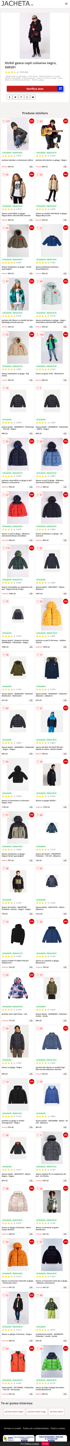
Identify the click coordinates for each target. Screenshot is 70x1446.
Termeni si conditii (12, 1428)
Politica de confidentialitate (36, 1428)
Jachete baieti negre (14, 1411)
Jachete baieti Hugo (37, 1411)
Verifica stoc (44, 89)
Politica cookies (58, 1428)
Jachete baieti (56, 1411)
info (31, 166)
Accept (45, 1443)
